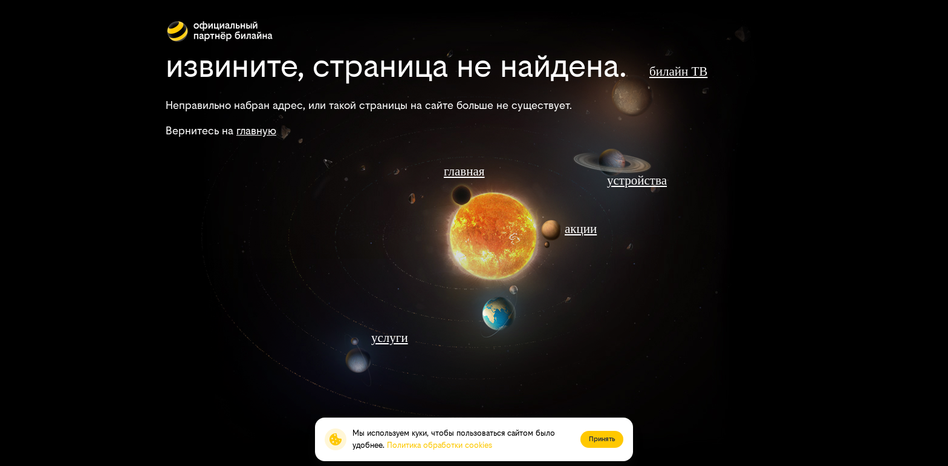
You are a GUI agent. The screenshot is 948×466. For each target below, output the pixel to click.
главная (464, 171)
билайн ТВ (678, 71)
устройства (637, 180)
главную (256, 130)
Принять (602, 439)
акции (581, 229)
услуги (389, 338)
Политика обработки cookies (439, 445)
